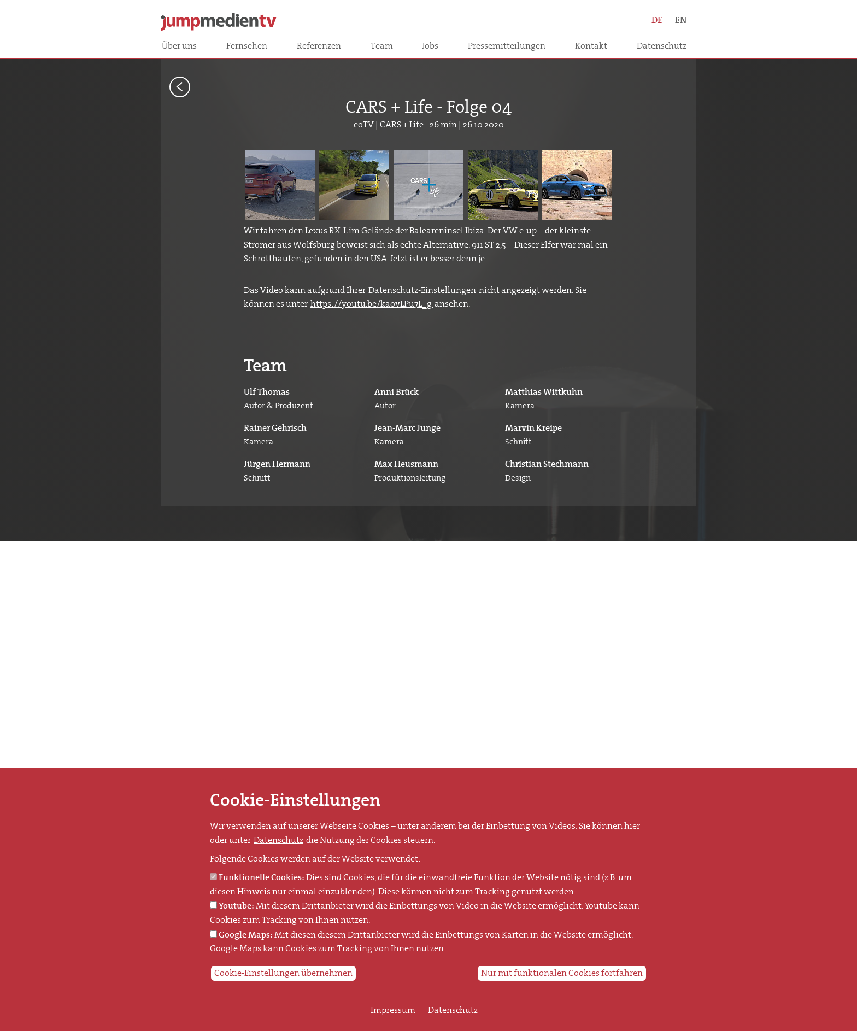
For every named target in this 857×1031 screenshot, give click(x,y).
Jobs (430, 45)
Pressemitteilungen (506, 45)
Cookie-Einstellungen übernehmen (283, 973)
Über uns (179, 45)
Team (382, 45)
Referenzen (319, 45)
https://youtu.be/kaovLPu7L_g (371, 303)
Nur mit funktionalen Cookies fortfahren (562, 973)
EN (680, 20)
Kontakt (591, 45)
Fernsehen (246, 45)
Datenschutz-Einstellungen (422, 290)
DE (656, 20)
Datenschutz (661, 45)
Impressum (393, 1010)
